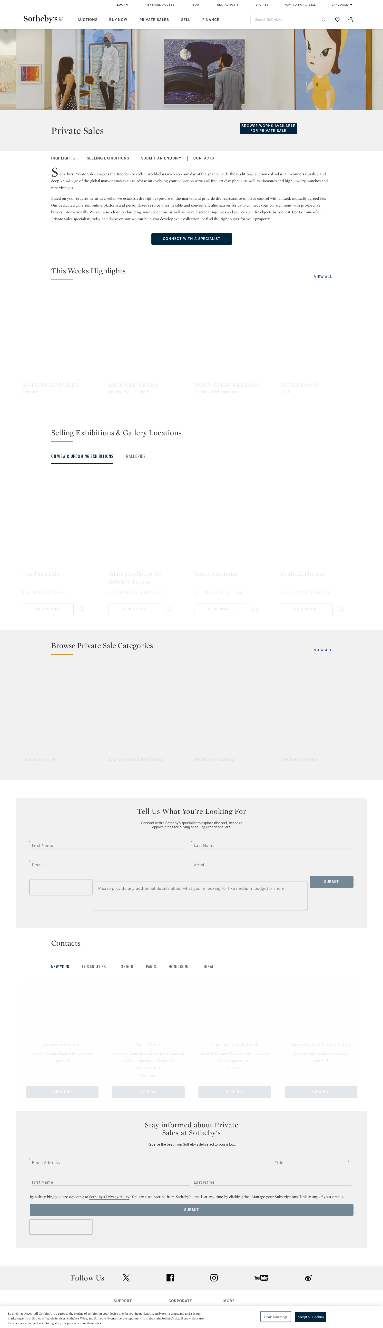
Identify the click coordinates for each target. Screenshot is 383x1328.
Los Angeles (94, 967)
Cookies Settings (275, 1317)
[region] (191, 1317)
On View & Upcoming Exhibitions (82, 456)
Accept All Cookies (311, 1317)
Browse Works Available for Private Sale (268, 128)
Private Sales (154, 20)
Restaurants (228, 4)
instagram (214, 1277)
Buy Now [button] (118, 20)
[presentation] (61, 887)
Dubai (208, 967)
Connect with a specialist (191, 239)
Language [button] (340, 4)
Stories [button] (261, 4)
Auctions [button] (88, 20)
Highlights (63, 158)
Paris (151, 967)
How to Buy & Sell (300, 4)
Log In (122, 4)
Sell (185, 20)
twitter (126, 1278)
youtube (261, 1278)
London (125, 967)
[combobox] (290, 19)
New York (60, 967)
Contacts (203, 158)
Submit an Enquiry (161, 158)
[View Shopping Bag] (351, 19)
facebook (170, 1277)
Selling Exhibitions (108, 158)
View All (323, 277)
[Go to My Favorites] (337, 19)
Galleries (136, 456)
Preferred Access (159, 4)
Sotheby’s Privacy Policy (109, 1196)
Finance (210, 20)
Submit (331, 882)
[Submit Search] (324, 19)
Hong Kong (179, 967)
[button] (194, 273)
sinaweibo (308, 1278)
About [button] (196, 4)
